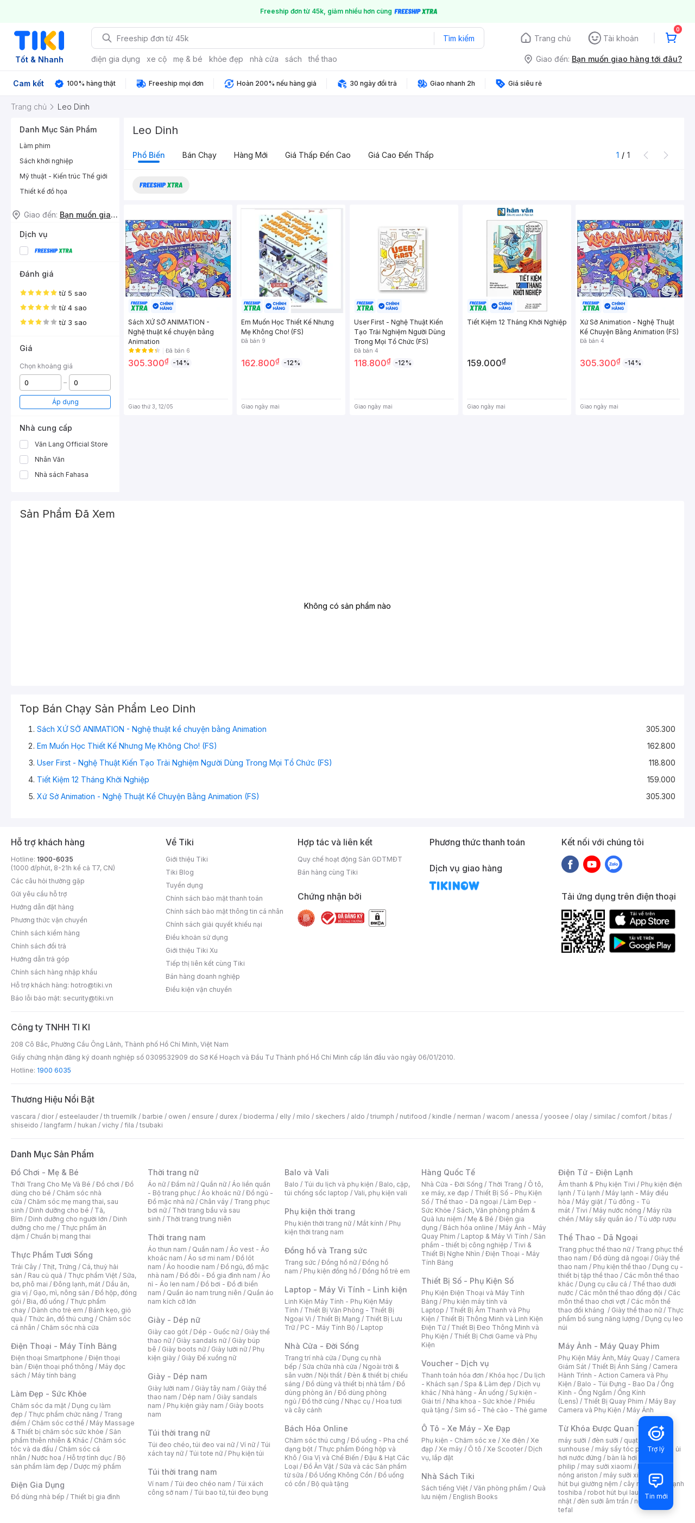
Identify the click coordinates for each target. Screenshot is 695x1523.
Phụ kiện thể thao (620, 1267)
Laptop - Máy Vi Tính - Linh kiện (346, 1289)
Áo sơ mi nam (209, 1258)
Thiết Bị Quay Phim (613, 1401)
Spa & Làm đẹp (487, 1384)
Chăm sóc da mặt (38, 1405)
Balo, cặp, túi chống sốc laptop (347, 1188)
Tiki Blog (180, 872)
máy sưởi (572, 1440)
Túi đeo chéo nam (202, 1484)
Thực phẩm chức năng (63, 1414)
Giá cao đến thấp (401, 155)
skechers (330, 1116)
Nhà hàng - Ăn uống (473, 1392)
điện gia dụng (115, 58)
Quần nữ (213, 1184)
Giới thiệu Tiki (187, 859)
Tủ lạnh (588, 1193)
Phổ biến (148, 155)
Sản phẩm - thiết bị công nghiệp (483, 1240)
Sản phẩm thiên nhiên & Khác (66, 1436)
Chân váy (214, 1201)
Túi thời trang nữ (179, 1432)
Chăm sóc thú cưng (315, 1440)
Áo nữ (157, 1184)
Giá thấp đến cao (318, 155)
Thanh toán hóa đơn (452, 1375)
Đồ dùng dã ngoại (621, 1258)
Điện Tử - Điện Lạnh (595, 1172)
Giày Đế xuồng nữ (208, 1358)
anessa (527, 1116)
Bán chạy (199, 155)
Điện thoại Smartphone (47, 1358)
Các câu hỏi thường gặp (48, 881)
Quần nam (208, 1249)
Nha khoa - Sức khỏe (479, 1401)
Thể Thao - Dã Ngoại (598, 1237)
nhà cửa (264, 58)
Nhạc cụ (357, 1401)
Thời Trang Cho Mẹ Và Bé (51, 1184)
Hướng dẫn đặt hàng (42, 907)
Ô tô (475, 1449)
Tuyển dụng (184, 885)
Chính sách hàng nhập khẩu (54, 972)
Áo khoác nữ (221, 1193)
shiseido (25, 1125)
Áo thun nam (167, 1249)
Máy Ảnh (640, 1410)
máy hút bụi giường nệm (615, 1479)
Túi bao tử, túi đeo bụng (231, 1492)
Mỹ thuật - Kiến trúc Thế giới (64, 176)
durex (228, 1116)
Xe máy (451, 1449)
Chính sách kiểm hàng (45, 933)
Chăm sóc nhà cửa (70, 1327)
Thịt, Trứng (59, 1267)
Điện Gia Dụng (38, 1484)
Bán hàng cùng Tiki (328, 872)
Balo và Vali (307, 1172)
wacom (498, 1116)
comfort (634, 1116)
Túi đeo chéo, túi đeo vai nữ (191, 1445)
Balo (292, 1184)
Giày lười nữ (229, 1349)
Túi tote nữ (206, 1453)
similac (604, 1116)
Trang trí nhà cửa (311, 1358)
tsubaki (151, 1125)
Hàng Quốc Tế (448, 1172)
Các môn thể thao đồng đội (620, 1293)
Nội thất (330, 1375)
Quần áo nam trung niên (204, 1293)
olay (581, 1116)
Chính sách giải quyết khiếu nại (214, 924)
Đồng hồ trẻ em (386, 1271)
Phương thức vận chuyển (49, 920)
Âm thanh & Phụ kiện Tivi (596, 1184)
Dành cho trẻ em (57, 1310)
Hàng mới (251, 155)
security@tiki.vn (88, 998)
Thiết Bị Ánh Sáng (619, 1366)
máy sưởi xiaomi (628, 1475)
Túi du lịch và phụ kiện (339, 1184)
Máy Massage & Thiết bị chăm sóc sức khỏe (73, 1427)
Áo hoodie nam (191, 1267)
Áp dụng (65, 402)
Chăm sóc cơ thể (57, 1423)
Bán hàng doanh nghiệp (203, 976)
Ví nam (158, 1484)
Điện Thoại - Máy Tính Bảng (64, 1345)
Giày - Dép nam (177, 1376)
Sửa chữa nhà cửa (329, 1366)
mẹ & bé (188, 58)
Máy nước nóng (617, 1210)
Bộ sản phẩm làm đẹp (68, 1462)
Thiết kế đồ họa (43, 191)
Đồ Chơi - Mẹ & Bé (45, 1172)
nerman (469, 1116)
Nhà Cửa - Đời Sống (322, 1345)
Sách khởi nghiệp (46, 161)
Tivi (581, 1210)
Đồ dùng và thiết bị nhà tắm (348, 1384)
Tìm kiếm (459, 38)
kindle (442, 1116)
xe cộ (157, 58)
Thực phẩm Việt (92, 1275)
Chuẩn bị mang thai (60, 1236)
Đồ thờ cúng (320, 1401)
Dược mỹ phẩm (97, 1466)
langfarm (58, 1125)
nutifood (413, 1116)
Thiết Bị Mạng (338, 1319)
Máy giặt (589, 1201)
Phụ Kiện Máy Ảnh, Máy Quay (603, 1358)
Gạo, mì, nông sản (61, 1293)
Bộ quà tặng (330, 1484)
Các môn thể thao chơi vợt (619, 1297)
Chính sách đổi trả (38, 946)
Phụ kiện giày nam (195, 1405)
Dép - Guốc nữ (216, 1332)
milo (303, 1116)
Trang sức (300, 1262)
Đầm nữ (183, 1184)
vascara (23, 1116)
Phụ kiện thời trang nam (343, 1227)
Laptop (372, 1327)
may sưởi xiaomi (606, 1466)
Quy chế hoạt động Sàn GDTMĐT (350, 859)
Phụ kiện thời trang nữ (318, 1223)
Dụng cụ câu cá (603, 1284)
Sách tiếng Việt (444, 1488)
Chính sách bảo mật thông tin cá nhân (224, 911)
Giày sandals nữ (201, 1340)
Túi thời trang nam (182, 1471)
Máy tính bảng (53, 1375)
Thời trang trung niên (198, 1219)
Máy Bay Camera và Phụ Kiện (617, 1405)
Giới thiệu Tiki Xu (192, 950)
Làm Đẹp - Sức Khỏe (49, 1393)
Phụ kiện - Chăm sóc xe (458, 1440)
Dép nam (196, 1397)
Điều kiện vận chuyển (199, 989)
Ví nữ (247, 1445)
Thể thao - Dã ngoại (466, 1201)
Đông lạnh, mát (76, 1284)
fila (129, 1125)
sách (293, 58)
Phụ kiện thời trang (320, 1211)
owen (177, 1116)
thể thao (322, 58)
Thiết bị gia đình (95, 1497)
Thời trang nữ (173, 1172)
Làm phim (35, 146)
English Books (475, 1497)
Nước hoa (46, 1458)
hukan (87, 1125)
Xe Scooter (505, 1449)
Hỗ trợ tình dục (89, 1458)
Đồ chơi (107, 1184)
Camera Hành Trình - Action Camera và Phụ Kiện (618, 1375)
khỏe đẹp (226, 58)
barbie (152, 1116)
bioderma (258, 1116)
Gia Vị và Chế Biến (330, 1458)
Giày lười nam (168, 1388)
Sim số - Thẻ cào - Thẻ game (500, 1410)
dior (47, 1116)
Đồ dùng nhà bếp (38, 1497)
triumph (382, 1116)
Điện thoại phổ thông (60, 1366)
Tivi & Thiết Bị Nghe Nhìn (476, 1249)
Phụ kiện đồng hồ (330, 1271)
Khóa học (504, 1375)
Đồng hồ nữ (339, 1262)
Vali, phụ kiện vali (380, 1193)
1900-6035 (55, 859)
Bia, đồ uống (46, 1301)
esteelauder (78, 1116)
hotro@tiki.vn (91, 985)
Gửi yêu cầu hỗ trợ (39, 894)
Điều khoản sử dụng (197, 937)
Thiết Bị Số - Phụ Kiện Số (467, 1280)
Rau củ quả (45, 1275)
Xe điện (513, 1440)
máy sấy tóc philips (625, 1449)
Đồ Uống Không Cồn (340, 1475)
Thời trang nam (176, 1237)
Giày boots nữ (184, 1349)
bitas (660, 1116)
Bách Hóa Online (316, 1428)
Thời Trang (505, 1184)
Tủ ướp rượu (657, 1219)
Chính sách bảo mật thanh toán (214, 898)
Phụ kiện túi (246, 1453)
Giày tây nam (215, 1388)
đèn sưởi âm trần (603, 1501)
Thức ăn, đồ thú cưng (60, 1319)
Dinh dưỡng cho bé (59, 1210)
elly (285, 1116)
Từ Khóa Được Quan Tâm (605, 1428)
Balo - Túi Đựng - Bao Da (616, 1384)
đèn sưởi (605, 1440)
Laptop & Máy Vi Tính (494, 1236)
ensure (203, 1116)
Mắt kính (370, 1223)
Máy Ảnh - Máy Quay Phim (608, 1345)
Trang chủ (552, 38)
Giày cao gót (168, 1332)
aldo (358, 1116)
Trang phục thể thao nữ (594, 1249)
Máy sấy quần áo (606, 1219)
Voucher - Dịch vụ (455, 1363)
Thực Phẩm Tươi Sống (52, 1254)
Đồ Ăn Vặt (319, 1466)
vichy (110, 1125)
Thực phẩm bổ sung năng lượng (621, 1314)
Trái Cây (24, 1267)
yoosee (556, 1116)
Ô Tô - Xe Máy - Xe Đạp (465, 1428)
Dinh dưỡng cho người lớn (68, 1219)
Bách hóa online (468, 1228)
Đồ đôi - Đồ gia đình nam (218, 1275)
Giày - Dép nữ (174, 1319)
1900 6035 (54, 1070)
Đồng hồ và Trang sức (326, 1250)
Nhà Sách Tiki (448, 1476)
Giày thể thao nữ (636, 1310)
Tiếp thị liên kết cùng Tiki (205, 963)
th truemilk (120, 1116)
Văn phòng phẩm (500, 1488)
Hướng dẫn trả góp (40, 959)
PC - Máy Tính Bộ (327, 1327)
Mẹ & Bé (480, 1219)
